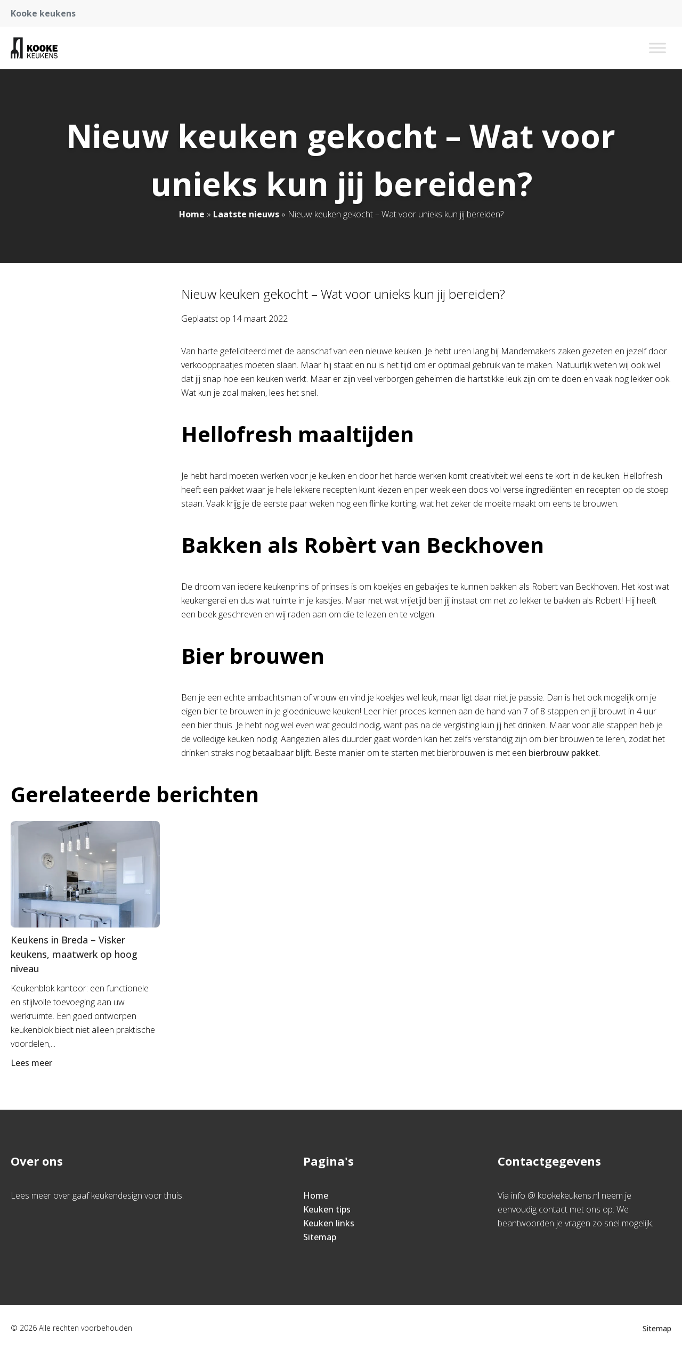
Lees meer (32, 1063)
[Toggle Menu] (657, 48)
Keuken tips (327, 1209)
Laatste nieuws (246, 214)
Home (192, 214)
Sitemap (319, 1237)
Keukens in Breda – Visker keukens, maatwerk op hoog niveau (74, 954)
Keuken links (328, 1223)
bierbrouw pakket (564, 753)
